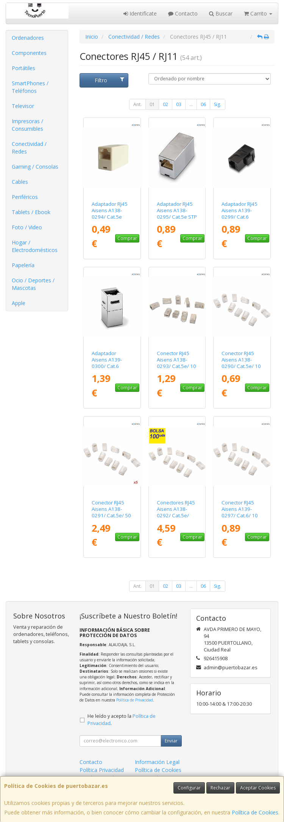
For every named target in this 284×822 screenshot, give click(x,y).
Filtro (109, 80)
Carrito (258, 13)
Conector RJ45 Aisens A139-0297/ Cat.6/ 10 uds (240, 512)
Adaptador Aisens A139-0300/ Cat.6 (107, 360)
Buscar (221, 13)
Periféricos (25, 196)
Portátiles (23, 68)
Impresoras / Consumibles (27, 124)
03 (178, 104)
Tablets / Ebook (31, 212)
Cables (20, 181)
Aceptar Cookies (258, 787)
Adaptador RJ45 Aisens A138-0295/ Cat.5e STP (177, 210)
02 (165, 104)
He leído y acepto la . (121, 719)
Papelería (23, 265)
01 (152, 104)
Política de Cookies (255, 812)
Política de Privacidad (134, 700)
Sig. (217, 104)
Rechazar (220, 787)
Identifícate (140, 13)
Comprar (127, 238)
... (191, 104)
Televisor (23, 106)
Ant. (137, 104)
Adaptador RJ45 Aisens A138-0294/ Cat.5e (110, 210)
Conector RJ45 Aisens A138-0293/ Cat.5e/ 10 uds (176, 363)
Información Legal (157, 762)
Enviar (171, 740)
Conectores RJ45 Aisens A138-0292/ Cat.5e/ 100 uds (176, 512)
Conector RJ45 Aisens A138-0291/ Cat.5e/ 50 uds (111, 512)
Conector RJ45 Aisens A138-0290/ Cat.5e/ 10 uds (241, 363)
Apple (18, 303)
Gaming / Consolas (35, 166)
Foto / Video (27, 227)
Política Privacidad (102, 769)
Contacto (183, 13)
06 (203, 104)
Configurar (189, 787)
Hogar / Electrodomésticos (35, 246)
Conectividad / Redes (29, 147)
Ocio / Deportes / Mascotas (33, 284)
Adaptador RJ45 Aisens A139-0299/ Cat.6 (239, 210)
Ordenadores (28, 37)
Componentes (29, 52)
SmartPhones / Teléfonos (30, 87)
